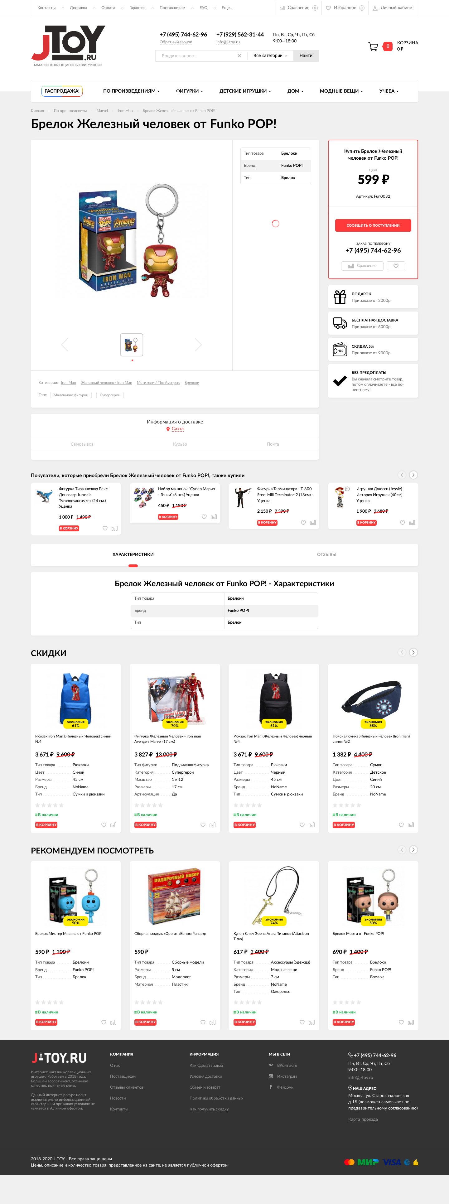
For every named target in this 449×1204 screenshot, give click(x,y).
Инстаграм (283, 1106)
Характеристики (133, 560)
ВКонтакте (283, 1095)
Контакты (46, 8)
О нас (115, 1095)
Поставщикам (172, 8)
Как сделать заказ (206, 1095)
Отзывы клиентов (126, 1117)
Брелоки (192, 383)
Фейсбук (281, 1117)
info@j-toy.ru (228, 42)
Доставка (78, 8)
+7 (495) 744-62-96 (183, 35)
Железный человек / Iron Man (106, 383)
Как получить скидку (209, 1138)
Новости (118, 1127)
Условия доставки (206, 1106)
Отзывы (326, 560)
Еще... (227, 8)
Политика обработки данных (216, 1127)
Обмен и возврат (205, 1117)
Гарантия (137, 8)
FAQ (203, 8)
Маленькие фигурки (71, 395)
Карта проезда (363, 1148)
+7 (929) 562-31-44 (240, 35)
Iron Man (68, 383)
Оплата (108, 8)
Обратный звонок (176, 42)
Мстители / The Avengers (158, 383)
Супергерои (110, 395)
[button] (413, 475)
